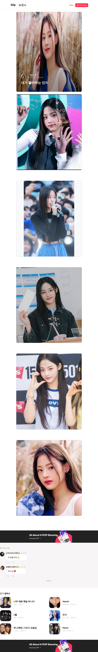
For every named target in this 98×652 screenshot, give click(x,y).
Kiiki (63, 631)
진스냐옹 (65, 617)
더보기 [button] (48, 581)
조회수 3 (21, 604)
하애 (15, 604)
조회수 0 (73, 604)
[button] (71, 5)
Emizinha (65, 604)
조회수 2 (21, 617)
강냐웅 (15, 631)
